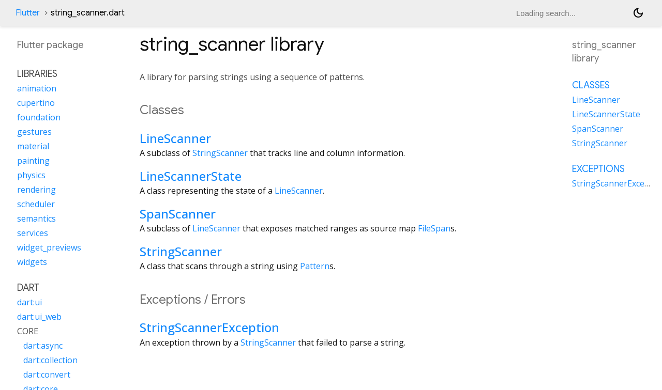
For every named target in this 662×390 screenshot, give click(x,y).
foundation (39, 117)
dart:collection (50, 360)
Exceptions (598, 169)
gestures (34, 131)
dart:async (43, 345)
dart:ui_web (39, 316)
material (33, 146)
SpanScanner (178, 213)
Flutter (28, 13)
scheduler (36, 204)
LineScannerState (191, 175)
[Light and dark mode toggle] (638, 13)
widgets (32, 262)
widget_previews (49, 247)
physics (31, 175)
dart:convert (46, 374)
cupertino (36, 102)
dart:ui (29, 302)
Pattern (314, 266)
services (32, 233)
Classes (591, 85)
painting (33, 160)
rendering (36, 189)
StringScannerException (209, 327)
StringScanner (220, 153)
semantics (36, 218)
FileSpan (434, 228)
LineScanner (175, 138)
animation (36, 88)
